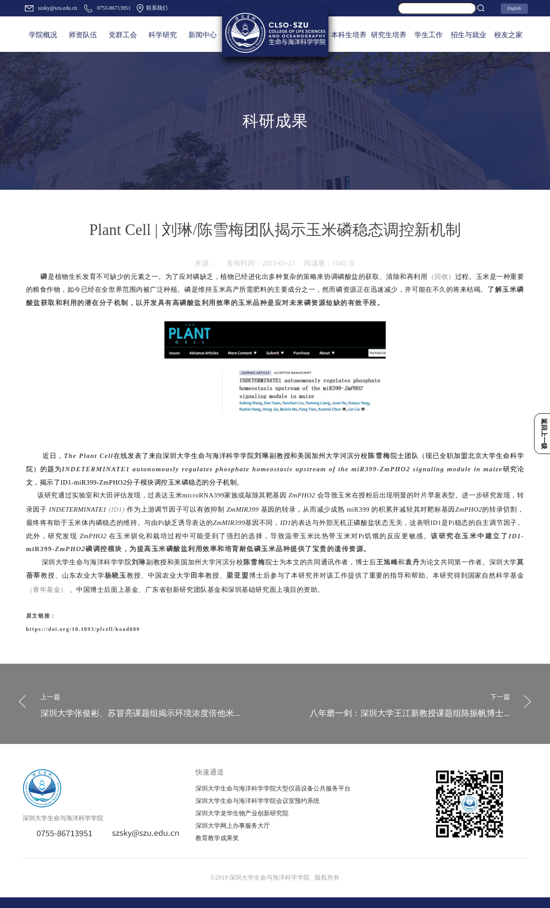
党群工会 (123, 35)
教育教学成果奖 (217, 838)
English (514, 8)
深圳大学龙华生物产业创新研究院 (242, 813)
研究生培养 (388, 35)
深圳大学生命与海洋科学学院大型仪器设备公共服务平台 (273, 788)
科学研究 (162, 35)
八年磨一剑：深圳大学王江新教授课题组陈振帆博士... (396, 703)
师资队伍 (83, 35)
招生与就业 (468, 35)
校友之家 (508, 35)
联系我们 (151, 8)
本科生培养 (349, 35)
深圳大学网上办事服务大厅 (232, 825)
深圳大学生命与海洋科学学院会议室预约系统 (257, 801)
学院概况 (43, 35)
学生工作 (428, 35)
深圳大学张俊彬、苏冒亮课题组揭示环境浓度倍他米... (154, 703)
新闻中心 (202, 35)
